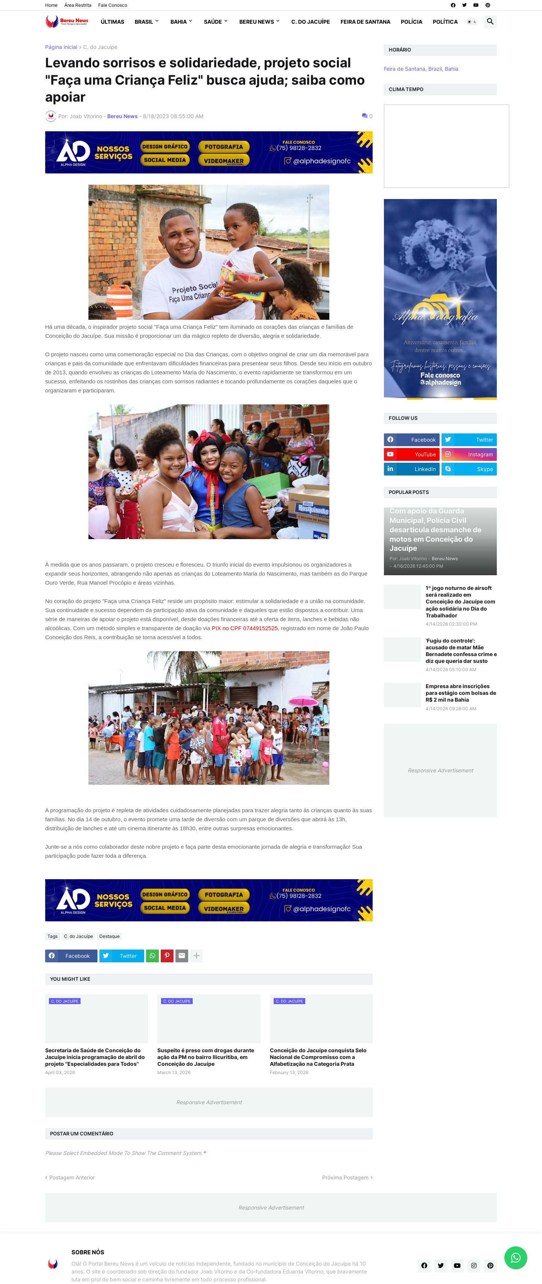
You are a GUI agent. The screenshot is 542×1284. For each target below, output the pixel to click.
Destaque (109, 936)
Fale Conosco (112, 5)
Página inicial (61, 47)
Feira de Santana (365, 21)
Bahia (179, 21)
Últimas (112, 21)
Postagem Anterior (72, 1177)
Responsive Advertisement (209, 1102)
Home (51, 5)
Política (445, 21)
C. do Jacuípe (310, 21)
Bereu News (256, 21)
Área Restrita (77, 5)
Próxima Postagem (345, 1177)
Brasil (144, 21)
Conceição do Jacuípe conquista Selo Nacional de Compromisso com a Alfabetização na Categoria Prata (318, 1057)
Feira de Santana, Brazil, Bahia (421, 68)
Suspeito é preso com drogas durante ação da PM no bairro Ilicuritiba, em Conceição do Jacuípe (205, 1057)
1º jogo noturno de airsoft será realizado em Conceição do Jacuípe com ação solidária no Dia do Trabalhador (460, 601)
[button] (472, 22)
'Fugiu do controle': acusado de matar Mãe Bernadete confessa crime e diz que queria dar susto (461, 650)
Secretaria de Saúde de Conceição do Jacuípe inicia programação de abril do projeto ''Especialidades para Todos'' (95, 1057)
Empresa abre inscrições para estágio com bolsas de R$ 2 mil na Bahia (461, 693)
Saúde (213, 21)
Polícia (411, 21)
